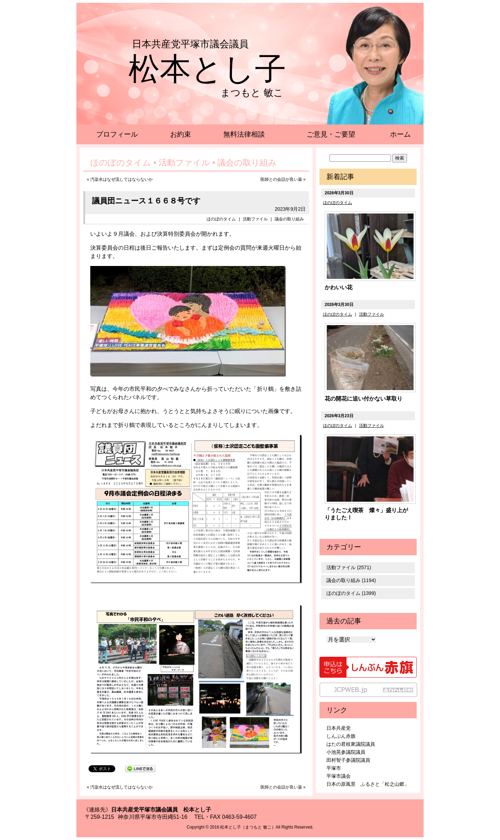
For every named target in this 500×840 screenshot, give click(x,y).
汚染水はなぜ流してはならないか (121, 179)
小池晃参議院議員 (345, 752)
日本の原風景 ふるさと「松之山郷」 (367, 784)
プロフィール (117, 134)
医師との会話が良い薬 (281, 179)
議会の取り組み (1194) (351, 580)
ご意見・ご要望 (331, 134)
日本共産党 (338, 728)
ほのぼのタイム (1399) (351, 593)
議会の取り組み (289, 219)
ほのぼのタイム (221, 219)
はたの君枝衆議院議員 (350, 744)
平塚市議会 (338, 776)
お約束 (180, 134)
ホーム (400, 134)
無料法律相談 (244, 134)
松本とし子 (207, 69)
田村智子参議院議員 (348, 760)
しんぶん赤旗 (341, 736)
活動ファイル (255, 219)
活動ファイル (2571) (348, 567)
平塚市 (333, 768)
